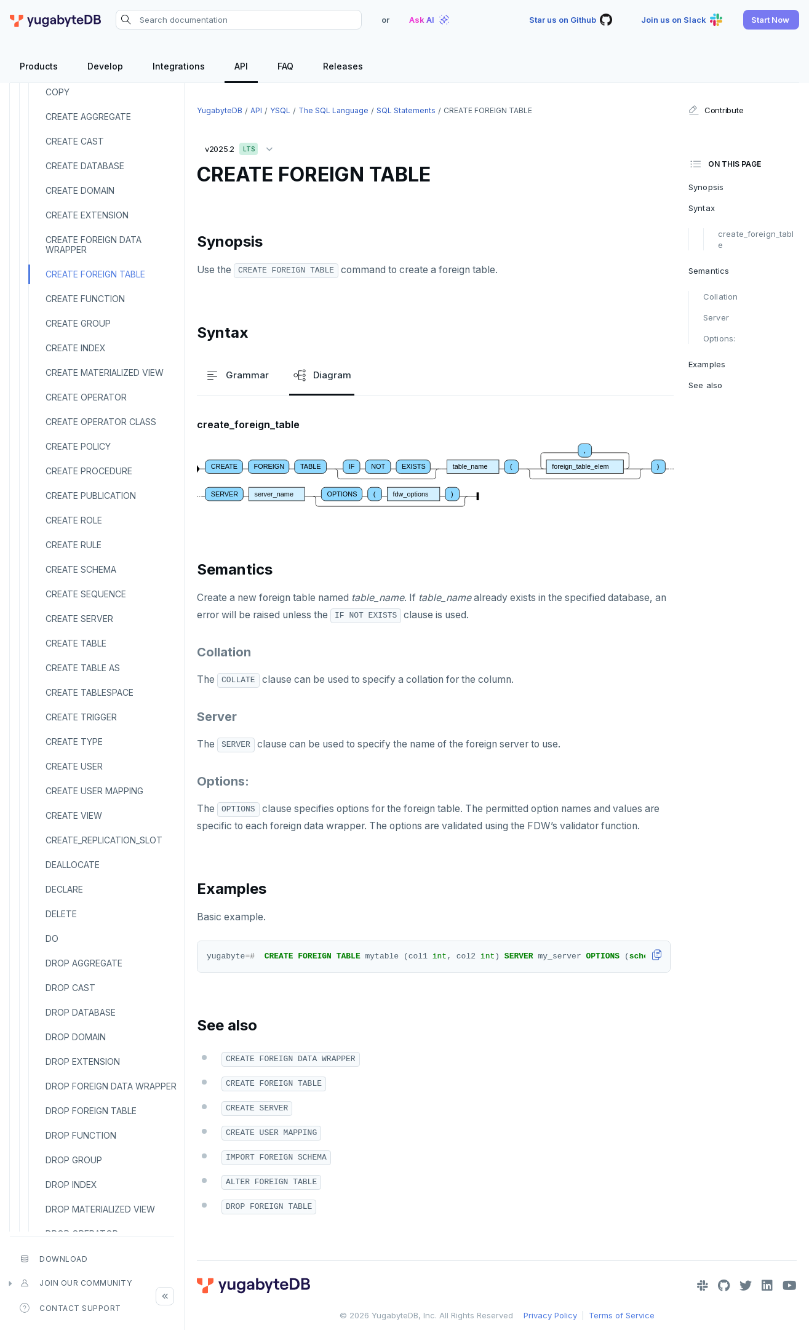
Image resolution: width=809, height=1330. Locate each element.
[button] (771, 20)
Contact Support (70, 1308)
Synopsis (705, 187)
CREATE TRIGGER (81, 717)
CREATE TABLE (76, 643)
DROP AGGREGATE (84, 963)
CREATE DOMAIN (80, 190)
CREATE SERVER (79, 618)
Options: (719, 338)
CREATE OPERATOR (86, 397)
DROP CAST (70, 987)
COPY (58, 92)
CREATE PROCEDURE (89, 471)
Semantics (708, 271)
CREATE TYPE (74, 741)
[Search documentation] (239, 20)
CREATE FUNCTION (85, 298)
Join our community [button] (76, 1283)
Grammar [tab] (237, 375)
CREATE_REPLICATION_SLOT (104, 840)
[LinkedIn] (767, 1285)
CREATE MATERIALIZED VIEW (105, 372)
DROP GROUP (74, 1160)
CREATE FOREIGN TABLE (95, 274)
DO (52, 938)
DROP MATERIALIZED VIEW (100, 1209)
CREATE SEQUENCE (86, 594)
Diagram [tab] (321, 375)
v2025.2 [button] (242, 146)
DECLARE (64, 889)
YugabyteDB (219, 110)
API (256, 110)
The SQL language (333, 110)
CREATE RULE (74, 545)
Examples (706, 364)
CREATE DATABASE (85, 166)
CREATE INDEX (76, 348)
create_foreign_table (756, 239)
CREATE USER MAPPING (94, 791)
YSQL (280, 110)
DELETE (61, 914)
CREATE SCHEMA (81, 569)
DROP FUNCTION (81, 1135)
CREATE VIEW (74, 815)
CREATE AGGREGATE (88, 116)
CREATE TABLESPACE (90, 692)
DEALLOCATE (73, 864)
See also (705, 385)
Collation (720, 296)
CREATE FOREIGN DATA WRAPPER (93, 244)
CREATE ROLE (74, 520)
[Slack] (702, 1285)
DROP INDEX (71, 1184)
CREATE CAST (75, 141)
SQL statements (406, 110)
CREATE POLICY (78, 446)
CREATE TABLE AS (83, 668)
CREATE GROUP (78, 323)
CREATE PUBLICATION (91, 495)
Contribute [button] (715, 110)
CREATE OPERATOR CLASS (101, 421)
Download (53, 1259)
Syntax (701, 208)
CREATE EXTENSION (87, 215)
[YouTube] (790, 1285)
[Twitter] (745, 1285)
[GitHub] (724, 1285)
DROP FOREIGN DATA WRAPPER (111, 1086)
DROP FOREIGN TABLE (91, 1110)
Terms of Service (622, 1315)
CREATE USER (74, 766)
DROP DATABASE (81, 1012)
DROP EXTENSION (83, 1061)
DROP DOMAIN (76, 1037)
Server (716, 317)
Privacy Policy (550, 1315)
